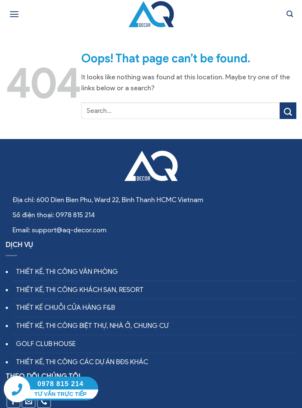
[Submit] (288, 110)
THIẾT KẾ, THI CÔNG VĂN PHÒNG (67, 271)
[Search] (289, 14)
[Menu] (14, 14)
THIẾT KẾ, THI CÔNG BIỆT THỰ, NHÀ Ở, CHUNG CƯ (92, 325)
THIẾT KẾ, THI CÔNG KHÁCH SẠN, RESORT (80, 290)
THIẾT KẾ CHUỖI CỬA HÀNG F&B (65, 307)
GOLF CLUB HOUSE (46, 344)
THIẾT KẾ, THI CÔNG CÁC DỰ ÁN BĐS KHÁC (82, 362)
